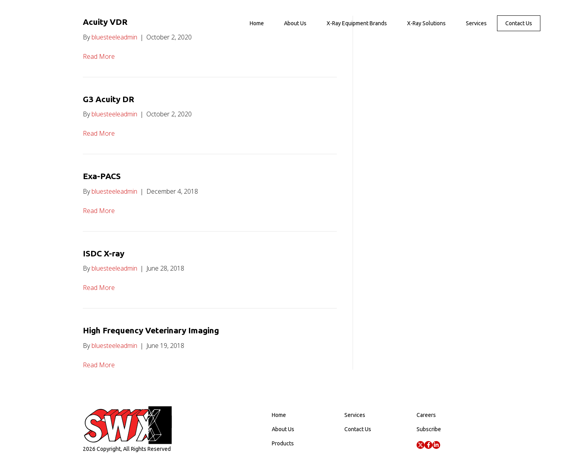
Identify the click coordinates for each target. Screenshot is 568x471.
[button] (420, 445)
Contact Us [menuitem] (518, 23)
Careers (426, 415)
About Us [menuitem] (295, 23)
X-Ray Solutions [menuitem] (426, 23)
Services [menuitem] (476, 23)
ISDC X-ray (103, 253)
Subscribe (429, 429)
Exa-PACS (102, 176)
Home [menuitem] (257, 23)
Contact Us (357, 429)
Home (279, 415)
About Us (283, 429)
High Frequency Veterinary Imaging (151, 330)
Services (354, 415)
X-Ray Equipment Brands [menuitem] (357, 23)
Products (283, 443)
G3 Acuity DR (108, 99)
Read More (99, 56)
